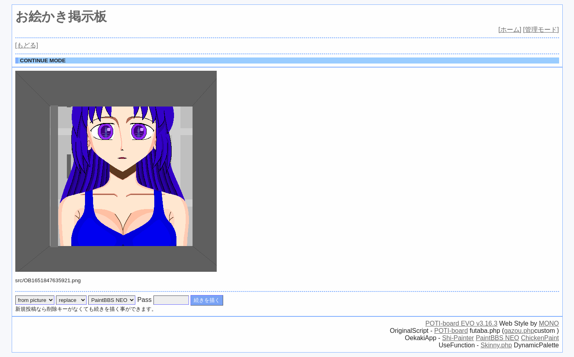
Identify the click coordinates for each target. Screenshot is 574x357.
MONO (549, 323)
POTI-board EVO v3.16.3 (461, 323)
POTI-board (451, 330)
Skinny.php (496, 345)
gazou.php (519, 330)
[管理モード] (541, 29)
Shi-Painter (458, 337)
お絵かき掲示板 (61, 16)
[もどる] (26, 45)
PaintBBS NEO (497, 337)
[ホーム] (509, 29)
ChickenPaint (540, 337)
